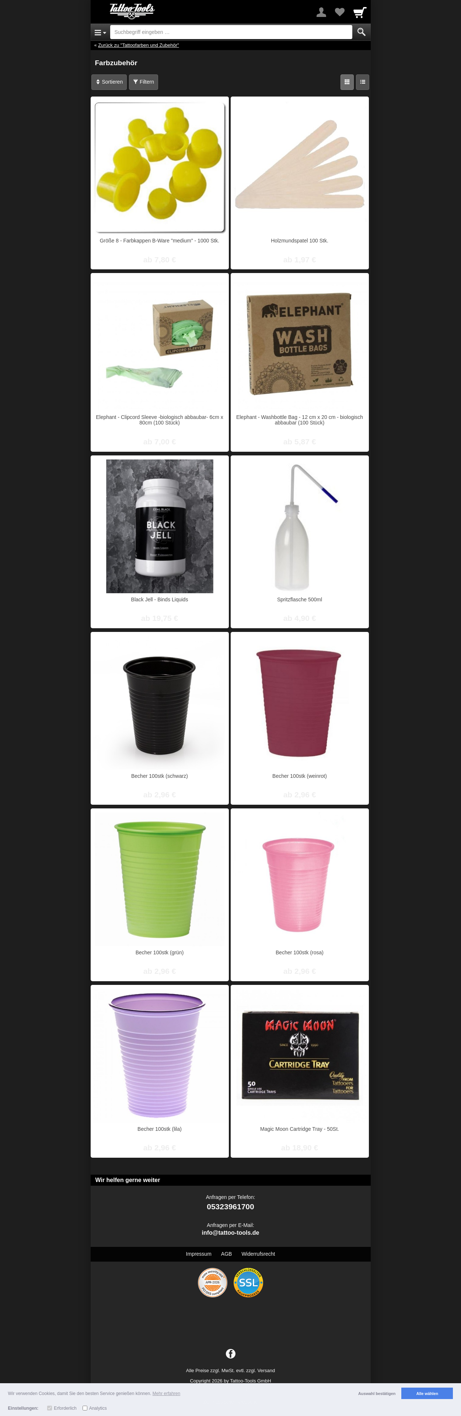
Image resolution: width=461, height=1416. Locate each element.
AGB (226, 1254)
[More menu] (321, 12)
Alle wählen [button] (427, 1393)
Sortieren (109, 82)
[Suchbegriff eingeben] (231, 32)
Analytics (98, 1408)
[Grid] (347, 82)
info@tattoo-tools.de (230, 1233)
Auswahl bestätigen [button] (376, 1393)
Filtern (143, 82)
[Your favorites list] (339, 12)
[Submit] (361, 32)
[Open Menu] (100, 32)
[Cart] (360, 12)
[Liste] (362, 82)
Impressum (199, 1254)
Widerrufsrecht (258, 1254)
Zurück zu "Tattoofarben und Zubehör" (138, 45)
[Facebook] (230, 1354)
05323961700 (230, 1206)
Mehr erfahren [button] (166, 1393)
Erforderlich (65, 1408)
